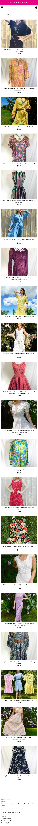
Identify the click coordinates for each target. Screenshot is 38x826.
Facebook (4, 812)
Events (34, 804)
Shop (2, 804)
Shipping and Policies (17, 804)
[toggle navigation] (2, 7)
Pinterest (17, 812)
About (7, 804)
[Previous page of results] (16, 786)
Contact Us (27, 804)
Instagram (11, 812)
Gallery (3, 805)
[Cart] (36, 8)
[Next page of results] (22, 786)
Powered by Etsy (5, 823)
